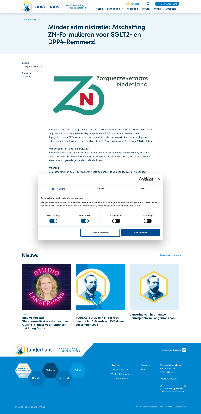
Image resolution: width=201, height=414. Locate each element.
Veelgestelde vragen (121, 374)
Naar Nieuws (30, 19)
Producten (146, 365)
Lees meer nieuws (169, 255)
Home (99, 8)
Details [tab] (100, 188)
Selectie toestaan (100, 232)
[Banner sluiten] (159, 179)
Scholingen (115, 8)
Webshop (132, 8)
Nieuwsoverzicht (119, 369)
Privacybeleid (166, 406)
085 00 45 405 (169, 378)
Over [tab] (142, 188)
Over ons (172, 8)
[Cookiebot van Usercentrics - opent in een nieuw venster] (141, 179)
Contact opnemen (173, 388)
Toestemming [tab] (58, 189)
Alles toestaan (140, 232)
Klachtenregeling (119, 378)
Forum (146, 8)
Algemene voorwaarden (146, 406)
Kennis (157, 8)
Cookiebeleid (180, 406)
